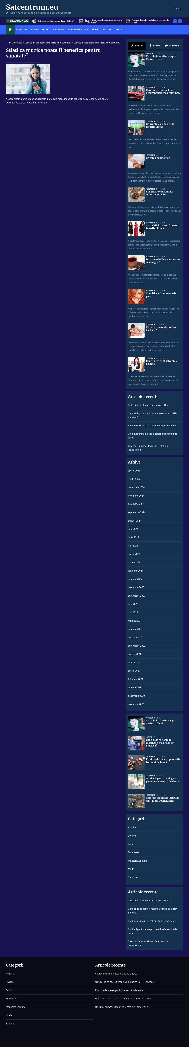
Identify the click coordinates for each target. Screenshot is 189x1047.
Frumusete (59, 29)
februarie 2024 (135, 570)
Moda (95, 29)
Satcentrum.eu (32, 7)
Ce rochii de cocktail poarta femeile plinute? (162, 227)
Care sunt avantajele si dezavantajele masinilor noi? (163, 91)
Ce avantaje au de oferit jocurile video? (160, 125)
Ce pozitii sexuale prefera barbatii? (161, 328)
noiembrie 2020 (136, 704)
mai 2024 (133, 545)
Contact (119, 29)
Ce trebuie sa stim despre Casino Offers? (56, 21)
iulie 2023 (133, 604)
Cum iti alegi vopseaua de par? (161, 295)
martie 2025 (134, 479)
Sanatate (106, 29)
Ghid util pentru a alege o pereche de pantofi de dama (152, 435)
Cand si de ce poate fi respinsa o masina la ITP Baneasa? (103, 21)
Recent (154, 45)
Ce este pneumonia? (158, 157)
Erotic (45, 29)
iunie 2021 (133, 662)
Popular (136, 45)
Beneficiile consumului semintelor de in (159, 193)
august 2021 (134, 654)
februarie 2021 (135, 679)
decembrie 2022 (136, 637)
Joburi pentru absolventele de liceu (162, 362)
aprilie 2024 (134, 554)
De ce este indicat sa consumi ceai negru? (163, 261)
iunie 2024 (133, 537)
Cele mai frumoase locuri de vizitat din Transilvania (148, 448)
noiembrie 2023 (136, 587)
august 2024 (134, 520)
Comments (172, 45)
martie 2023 (134, 620)
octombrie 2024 (136, 504)
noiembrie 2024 (136, 495)
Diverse (34, 29)
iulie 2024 (133, 529)
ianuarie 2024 (135, 579)
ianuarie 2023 (135, 629)
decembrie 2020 (136, 695)
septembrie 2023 (136, 595)
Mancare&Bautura (78, 29)
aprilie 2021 (134, 670)
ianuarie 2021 (135, 687)
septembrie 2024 (136, 512)
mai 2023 (133, 612)
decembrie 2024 (136, 487)
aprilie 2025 (134, 470)
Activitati (21, 29)
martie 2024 (134, 562)
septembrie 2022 (136, 645)
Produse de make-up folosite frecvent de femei (150, 21)
